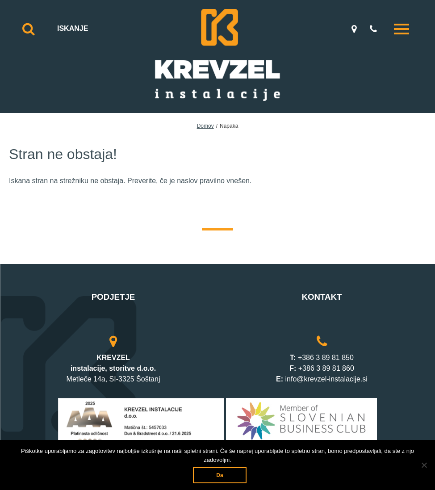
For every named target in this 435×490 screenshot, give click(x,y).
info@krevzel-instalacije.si (326, 379)
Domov (205, 126)
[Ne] (423, 465)
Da (219, 475)
